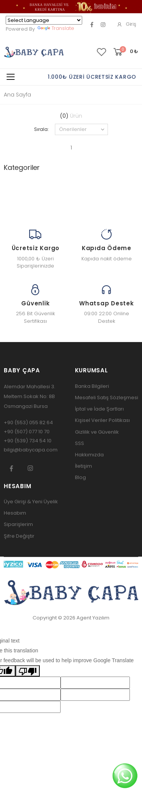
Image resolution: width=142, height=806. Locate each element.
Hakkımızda (89, 454)
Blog (80, 477)
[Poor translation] (28, 671)
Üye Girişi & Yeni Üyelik (31, 501)
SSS (79, 443)
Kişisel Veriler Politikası (102, 420)
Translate (55, 28)
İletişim (83, 466)
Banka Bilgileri (92, 386)
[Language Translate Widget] (44, 20)
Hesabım (15, 513)
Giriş (126, 24)
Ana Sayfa (17, 94)
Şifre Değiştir (19, 536)
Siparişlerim (18, 524)
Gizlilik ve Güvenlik (97, 432)
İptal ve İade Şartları (99, 408)
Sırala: (41, 129)
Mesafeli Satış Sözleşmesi (106, 397)
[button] (125, 52)
